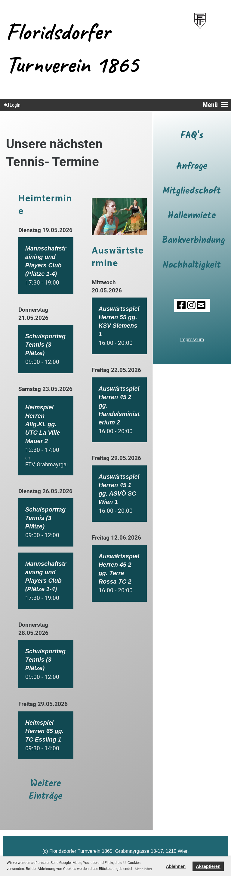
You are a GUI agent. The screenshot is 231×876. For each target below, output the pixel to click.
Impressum (192, 339)
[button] (45, 265)
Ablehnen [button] (176, 866)
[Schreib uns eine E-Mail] (201, 305)
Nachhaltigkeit (192, 265)
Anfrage (192, 166)
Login (11, 105)
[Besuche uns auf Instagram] (191, 305)
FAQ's (191, 135)
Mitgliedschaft (192, 191)
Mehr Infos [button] (143, 869)
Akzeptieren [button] (208, 866)
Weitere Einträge (46, 790)
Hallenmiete (192, 216)
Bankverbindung (193, 240)
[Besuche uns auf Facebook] (181, 305)
